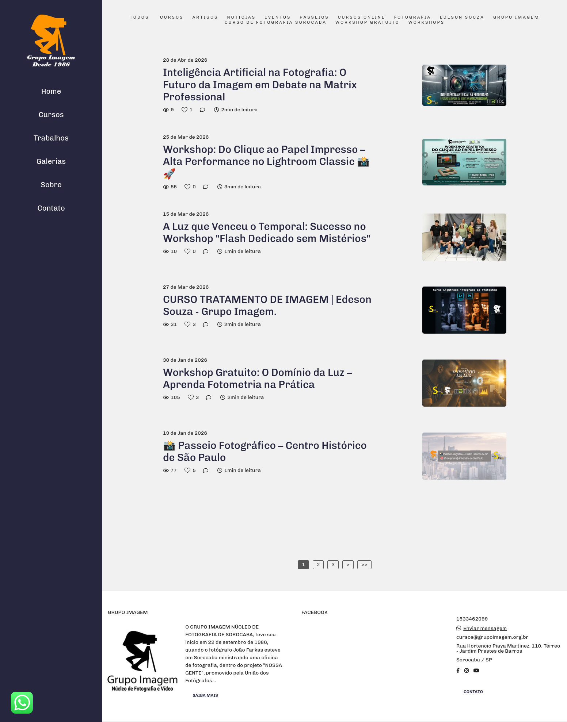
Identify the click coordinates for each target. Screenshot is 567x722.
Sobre (51, 184)
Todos (139, 17)
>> (364, 564)
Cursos (51, 114)
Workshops (426, 22)
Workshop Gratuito (367, 22)
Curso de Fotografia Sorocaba (276, 22)
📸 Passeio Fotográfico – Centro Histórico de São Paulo (265, 451)
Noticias (241, 17)
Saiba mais (205, 695)
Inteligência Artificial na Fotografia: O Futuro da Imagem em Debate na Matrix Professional (260, 84)
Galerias (51, 161)
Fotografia (412, 17)
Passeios (314, 17)
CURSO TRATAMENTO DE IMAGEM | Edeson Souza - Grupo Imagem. (267, 305)
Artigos (205, 17)
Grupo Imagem (516, 17)
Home (51, 91)
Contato (51, 208)
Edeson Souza (462, 17)
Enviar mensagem (485, 628)
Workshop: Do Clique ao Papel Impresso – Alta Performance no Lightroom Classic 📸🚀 (266, 161)
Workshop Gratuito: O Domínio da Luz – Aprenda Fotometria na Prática (257, 378)
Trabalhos (51, 138)
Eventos (278, 17)
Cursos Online (361, 17)
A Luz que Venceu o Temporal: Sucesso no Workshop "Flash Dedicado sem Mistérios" (266, 232)
